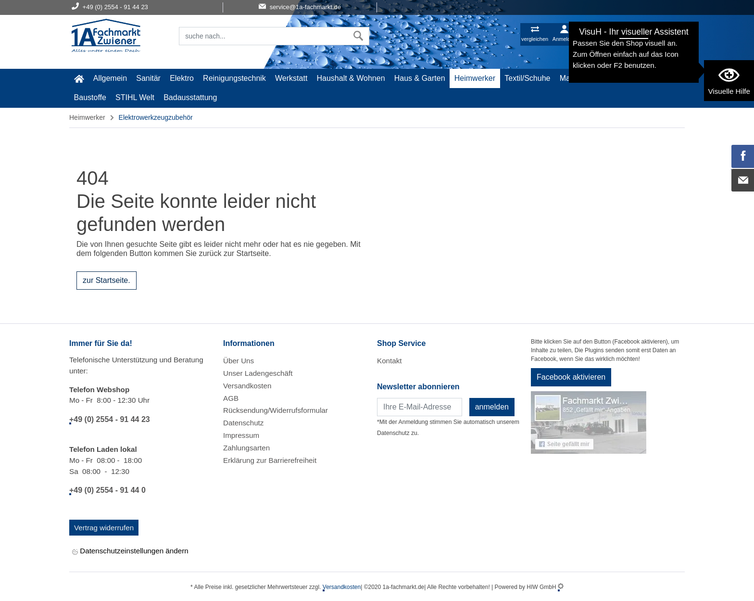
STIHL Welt (134, 97)
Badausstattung (190, 97)
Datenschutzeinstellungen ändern (130, 551)
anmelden (492, 407)
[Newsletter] (419, 407)
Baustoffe (90, 97)
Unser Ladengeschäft (257, 373)
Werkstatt (291, 78)
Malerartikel (580, 78)
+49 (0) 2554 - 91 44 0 (107, 490)
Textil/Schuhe (527, 78)
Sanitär (148, 78)
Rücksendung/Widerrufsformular (275, 410)
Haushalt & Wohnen (351, 78)
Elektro (182, 78)
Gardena (624, 78)
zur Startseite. (106, 280)
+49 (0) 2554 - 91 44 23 (109, 419)
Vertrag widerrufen (104, 528)
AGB (231, 398)
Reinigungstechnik (234, 78)
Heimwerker (474, 78)
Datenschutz (243, 423)
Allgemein (110, 78)
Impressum (241, 435)
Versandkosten (247, 386)
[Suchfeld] (263, 36)
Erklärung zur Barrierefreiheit (269, 460)
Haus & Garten (419, 78)
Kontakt (389, 361)
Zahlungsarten (246, 448)
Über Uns (238, 361)
